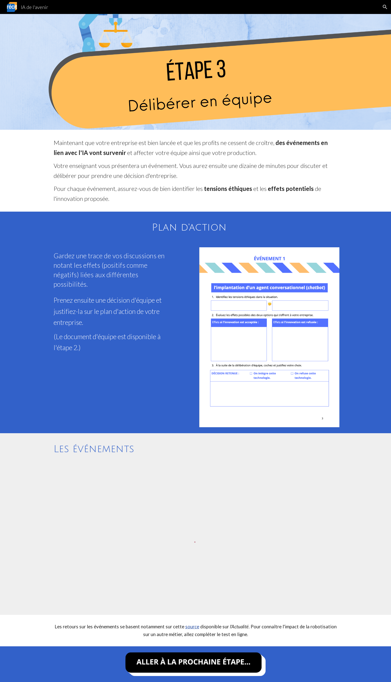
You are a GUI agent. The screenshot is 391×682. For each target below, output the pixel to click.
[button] (385, 7)
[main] (195, 171)
